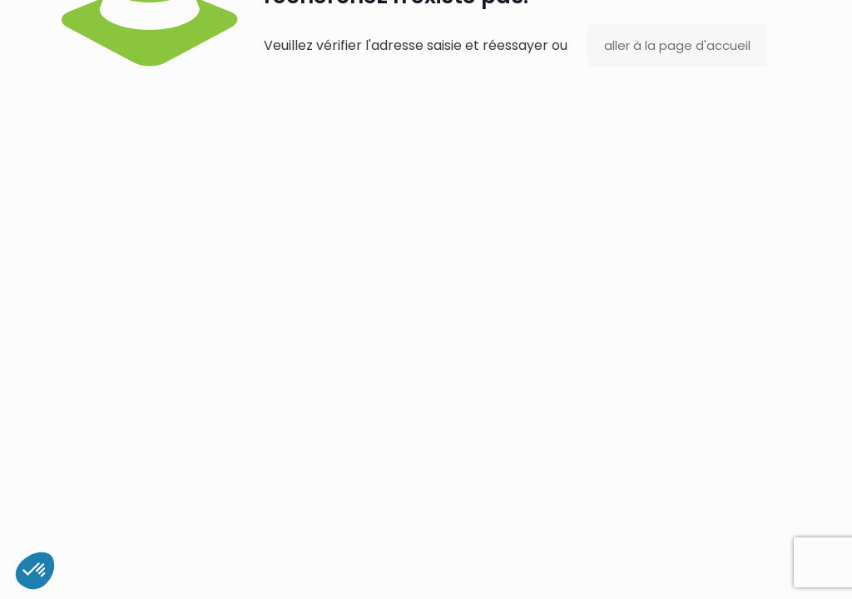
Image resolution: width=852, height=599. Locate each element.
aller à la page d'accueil (677, 45)
